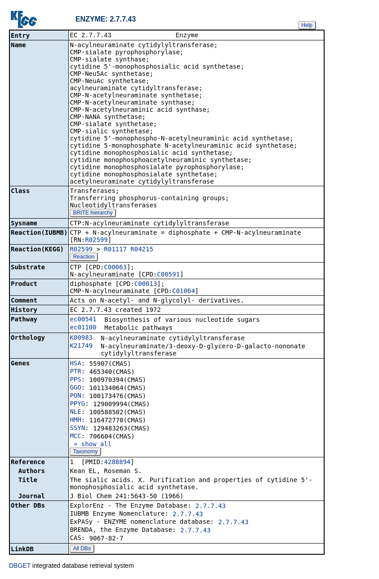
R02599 (96, 240)
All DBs (81, 549)
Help (306, 25)
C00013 (145, 284)
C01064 (183, 291)
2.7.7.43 (211, 506)
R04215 (141, 250)
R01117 (115, 250)
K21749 (81, 346)
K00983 (81, 338)
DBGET (20, 566)
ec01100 (83, 328)
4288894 (117, 462)
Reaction (83, 257)
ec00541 (83, 320)
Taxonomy (85, 452)
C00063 (115, 268)
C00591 (168, 275)
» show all (90, 444)
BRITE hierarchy (92, 214)
